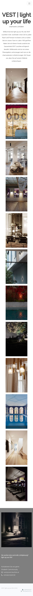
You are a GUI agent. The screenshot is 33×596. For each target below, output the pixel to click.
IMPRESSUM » (27, 589)
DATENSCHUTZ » (26, 591)
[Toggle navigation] (29, 3)
